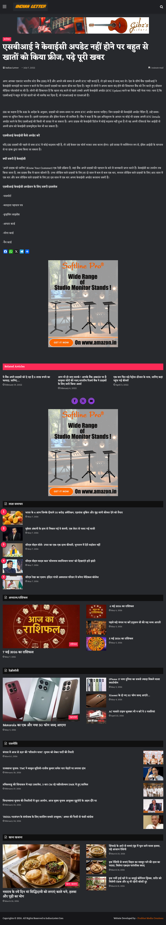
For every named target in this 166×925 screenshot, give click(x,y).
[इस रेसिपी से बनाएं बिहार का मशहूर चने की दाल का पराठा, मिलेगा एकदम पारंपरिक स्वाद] (96, 867)
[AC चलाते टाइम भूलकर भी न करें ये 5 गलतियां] (96, 717)
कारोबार (7, 39)
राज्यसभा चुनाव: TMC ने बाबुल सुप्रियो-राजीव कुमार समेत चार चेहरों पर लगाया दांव (44, 768)
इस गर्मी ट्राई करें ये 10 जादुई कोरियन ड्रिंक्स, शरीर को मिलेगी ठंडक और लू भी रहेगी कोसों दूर (135, 880)
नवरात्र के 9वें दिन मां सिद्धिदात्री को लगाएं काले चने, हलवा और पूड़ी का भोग (39, 894)
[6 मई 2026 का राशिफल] (96, 611)
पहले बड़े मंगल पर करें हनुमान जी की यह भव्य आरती (135, 622)
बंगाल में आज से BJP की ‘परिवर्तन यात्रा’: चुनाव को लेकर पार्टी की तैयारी (38, 752)
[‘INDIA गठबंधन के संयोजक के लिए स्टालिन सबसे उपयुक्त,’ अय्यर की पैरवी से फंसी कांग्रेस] (153, 822)
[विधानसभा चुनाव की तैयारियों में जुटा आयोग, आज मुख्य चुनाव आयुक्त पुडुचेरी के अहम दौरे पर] (153, 806)
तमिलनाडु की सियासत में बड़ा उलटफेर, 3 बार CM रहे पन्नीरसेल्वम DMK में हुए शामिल (45, 784)
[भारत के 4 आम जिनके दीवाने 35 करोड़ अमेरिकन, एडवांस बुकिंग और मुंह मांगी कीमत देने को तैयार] (13, 518)
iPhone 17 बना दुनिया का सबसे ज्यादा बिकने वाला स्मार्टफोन (134, 681)
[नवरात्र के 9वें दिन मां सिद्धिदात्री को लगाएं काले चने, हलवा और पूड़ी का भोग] (41, 866)
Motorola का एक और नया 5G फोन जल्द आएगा (34, 725)
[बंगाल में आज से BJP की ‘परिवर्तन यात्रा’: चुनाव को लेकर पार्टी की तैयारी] (153, 757)
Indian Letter (12, 68)
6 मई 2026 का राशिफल (121, 606)
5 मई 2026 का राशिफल (121, 638)
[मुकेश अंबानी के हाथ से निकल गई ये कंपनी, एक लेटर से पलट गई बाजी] (13, 534)
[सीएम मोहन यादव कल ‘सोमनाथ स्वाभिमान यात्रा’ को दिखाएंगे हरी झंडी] (13, 566)
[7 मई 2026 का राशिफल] (41, 626)
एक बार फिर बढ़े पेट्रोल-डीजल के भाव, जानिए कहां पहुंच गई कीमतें (138, 379)
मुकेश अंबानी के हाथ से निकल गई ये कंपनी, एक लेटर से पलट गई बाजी (60, 529)
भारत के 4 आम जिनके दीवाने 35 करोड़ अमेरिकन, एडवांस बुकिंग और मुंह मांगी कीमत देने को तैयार (74, 512)
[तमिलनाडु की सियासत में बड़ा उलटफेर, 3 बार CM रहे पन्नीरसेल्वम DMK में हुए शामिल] (153, 790)
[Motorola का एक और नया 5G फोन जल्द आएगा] (41, 699)
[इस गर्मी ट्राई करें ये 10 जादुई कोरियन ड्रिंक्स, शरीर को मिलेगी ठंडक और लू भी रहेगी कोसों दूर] (96, 883)
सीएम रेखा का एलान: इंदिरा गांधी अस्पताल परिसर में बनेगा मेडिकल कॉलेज (62, 577)
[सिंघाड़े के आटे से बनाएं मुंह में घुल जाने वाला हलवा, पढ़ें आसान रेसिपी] (96, 851)
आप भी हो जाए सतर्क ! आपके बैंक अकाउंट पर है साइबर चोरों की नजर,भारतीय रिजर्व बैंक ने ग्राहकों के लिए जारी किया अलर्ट (82, 380)
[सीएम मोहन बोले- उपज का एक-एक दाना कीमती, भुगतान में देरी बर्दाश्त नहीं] (13, 550)
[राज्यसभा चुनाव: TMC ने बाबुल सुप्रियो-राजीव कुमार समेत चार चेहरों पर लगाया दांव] (153, 773)
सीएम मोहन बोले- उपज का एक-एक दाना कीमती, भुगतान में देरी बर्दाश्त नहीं (62, 545)
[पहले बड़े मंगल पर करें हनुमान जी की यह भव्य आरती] (96, 627)
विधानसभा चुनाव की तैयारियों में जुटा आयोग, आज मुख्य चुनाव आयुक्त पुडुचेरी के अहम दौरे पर (50, 801)
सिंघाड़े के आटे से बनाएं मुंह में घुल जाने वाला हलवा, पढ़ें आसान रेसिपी (134, 848)
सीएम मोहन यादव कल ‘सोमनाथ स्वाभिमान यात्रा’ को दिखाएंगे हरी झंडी (60, 561)
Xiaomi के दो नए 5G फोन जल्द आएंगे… (129, 695)
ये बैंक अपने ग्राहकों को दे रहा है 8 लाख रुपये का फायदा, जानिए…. (26, 379)
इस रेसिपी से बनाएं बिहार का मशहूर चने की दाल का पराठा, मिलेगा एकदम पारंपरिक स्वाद (134, 864)
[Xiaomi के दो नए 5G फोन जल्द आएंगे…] (96, 700)
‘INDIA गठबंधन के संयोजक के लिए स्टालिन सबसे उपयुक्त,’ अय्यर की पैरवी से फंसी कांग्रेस (48, 817)
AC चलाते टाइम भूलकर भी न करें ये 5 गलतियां (132, 711)
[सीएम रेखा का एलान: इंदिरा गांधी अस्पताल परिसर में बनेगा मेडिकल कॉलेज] (13, 582)
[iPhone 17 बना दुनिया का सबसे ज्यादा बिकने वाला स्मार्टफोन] (96, 684)
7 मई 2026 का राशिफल (18, 652)
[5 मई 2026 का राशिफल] (96, 644)
